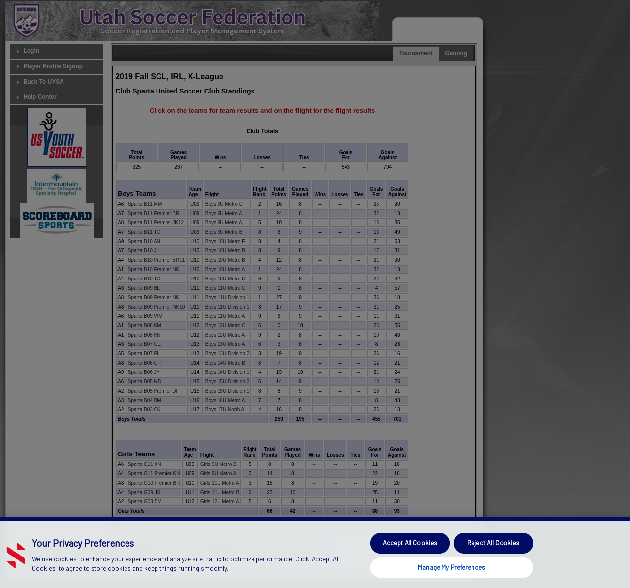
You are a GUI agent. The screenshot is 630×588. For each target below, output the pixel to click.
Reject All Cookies (493, 561)
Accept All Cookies (410, 561)
